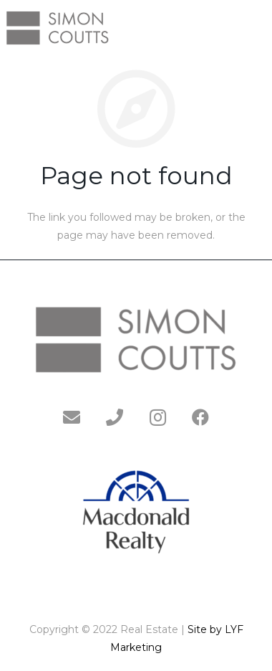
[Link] (57, 27)
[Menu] (255, 27)
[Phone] (114, 417)
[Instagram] (157, 417)
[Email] (71, 417)
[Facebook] (200, 417)
